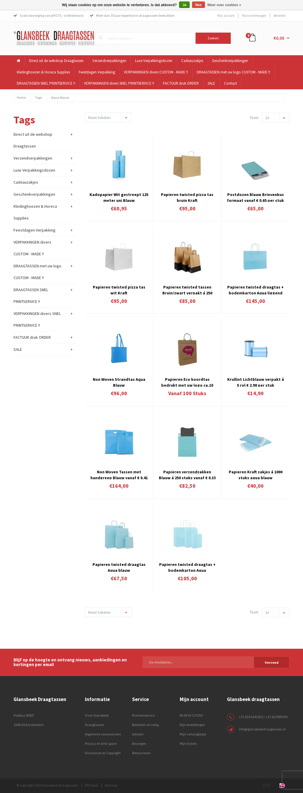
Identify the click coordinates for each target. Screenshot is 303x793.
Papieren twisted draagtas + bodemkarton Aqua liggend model (255, 289)
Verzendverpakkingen (109, 60)
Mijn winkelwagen (254, 16)
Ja (184, 5)
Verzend (272, 662)
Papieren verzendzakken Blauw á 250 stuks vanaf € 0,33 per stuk (187, 474)
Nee (198, 5)
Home (21, 97)
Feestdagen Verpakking (97, 72)
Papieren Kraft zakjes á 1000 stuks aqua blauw (255, 474)
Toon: (254, 117)
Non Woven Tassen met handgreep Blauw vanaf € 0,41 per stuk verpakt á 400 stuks (119, 474)
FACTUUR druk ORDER (181, 83)
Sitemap (111, 785)
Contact (230, 83)
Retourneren (141, 753)
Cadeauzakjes (192, 60)
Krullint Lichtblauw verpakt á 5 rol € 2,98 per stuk (255, 382)
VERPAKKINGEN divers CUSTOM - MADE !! (156, 72)
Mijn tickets (188, 743)
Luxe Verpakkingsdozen (153, 60)
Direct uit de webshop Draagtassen (56, 60)
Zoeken (213, 38)
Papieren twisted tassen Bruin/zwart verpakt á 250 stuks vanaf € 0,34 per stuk (187, 289)
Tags (38, 97)
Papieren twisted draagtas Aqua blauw (119, 567)
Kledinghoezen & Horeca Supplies (43, 72)
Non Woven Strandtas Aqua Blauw (119, 382)
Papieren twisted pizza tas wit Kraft (119, 289)
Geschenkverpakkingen (230, 60)
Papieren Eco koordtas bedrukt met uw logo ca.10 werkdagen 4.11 (187, 382)
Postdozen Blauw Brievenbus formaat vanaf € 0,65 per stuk (255, 197)
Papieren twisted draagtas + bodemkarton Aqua (187, 567)
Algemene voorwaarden (103, 734)
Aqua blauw (60, 97)
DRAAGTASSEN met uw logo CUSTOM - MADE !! (233, 72)
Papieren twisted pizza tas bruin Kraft (187, 197)
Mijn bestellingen (192, 724)
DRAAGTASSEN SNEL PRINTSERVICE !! (46, 83)
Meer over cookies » (224, 5)
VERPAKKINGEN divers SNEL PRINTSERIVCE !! (119, 83)
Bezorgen (139, 743)
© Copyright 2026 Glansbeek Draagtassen (47, 785)
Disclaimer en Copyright (103, 753)
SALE (211, 83)
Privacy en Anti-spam (101, 743)
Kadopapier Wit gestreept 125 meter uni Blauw (119, 197)
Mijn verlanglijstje (193, 734)
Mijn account (226, 16)
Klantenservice (143, 715)
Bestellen (280, 16)
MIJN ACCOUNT (191, 715)
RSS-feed (91, 785)
